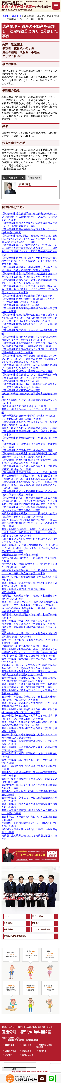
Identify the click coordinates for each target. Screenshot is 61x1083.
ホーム (6, 916)
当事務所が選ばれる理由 (44, 1046)
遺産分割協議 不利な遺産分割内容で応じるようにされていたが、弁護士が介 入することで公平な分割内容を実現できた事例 (30, 548)
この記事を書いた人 (15, 178)
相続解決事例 (9, 592)
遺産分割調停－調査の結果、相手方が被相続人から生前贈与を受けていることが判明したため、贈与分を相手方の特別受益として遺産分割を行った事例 (29, 652)
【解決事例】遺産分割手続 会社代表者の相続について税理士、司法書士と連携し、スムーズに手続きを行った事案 (29, 216)
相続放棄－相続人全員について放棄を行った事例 (28, 624)
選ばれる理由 (37, 916)
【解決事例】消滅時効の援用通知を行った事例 (27, 371)
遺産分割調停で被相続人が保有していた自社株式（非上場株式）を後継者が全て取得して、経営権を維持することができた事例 (29, 532)
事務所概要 (9, 1045)
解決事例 (35, 923)
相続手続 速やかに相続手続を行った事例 (24, 406)
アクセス (8, 1055)
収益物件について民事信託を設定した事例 (25, 646)
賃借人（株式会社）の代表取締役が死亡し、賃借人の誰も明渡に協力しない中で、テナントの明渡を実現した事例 (29, 523)
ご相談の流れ (10, 1051)
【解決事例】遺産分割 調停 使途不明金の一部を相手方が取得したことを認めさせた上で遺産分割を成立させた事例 (29, 261)
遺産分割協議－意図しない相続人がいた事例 (26, 621)
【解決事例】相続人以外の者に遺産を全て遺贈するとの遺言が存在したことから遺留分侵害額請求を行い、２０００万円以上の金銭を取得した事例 (29, 317)
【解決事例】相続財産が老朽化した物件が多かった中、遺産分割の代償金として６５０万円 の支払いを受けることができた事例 (30, 289)
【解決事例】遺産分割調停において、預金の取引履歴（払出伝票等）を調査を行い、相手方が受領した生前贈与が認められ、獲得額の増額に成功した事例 (29, 475)
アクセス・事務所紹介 (41, 929)
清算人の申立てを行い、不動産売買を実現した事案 (29, 428)
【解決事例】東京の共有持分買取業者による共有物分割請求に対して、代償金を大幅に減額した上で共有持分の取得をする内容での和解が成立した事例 (29, 500)
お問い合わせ (27, 1055)
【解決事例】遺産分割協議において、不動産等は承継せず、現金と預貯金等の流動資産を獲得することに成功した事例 (29, 485)
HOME (5, 16)
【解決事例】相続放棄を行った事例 (21, 305)
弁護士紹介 (8, 923)
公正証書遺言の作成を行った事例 (20, 554)
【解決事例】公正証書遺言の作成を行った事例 (27, 450)
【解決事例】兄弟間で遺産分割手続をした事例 (27, 295)
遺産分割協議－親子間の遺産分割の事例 (23, 589)
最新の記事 (35, 178)
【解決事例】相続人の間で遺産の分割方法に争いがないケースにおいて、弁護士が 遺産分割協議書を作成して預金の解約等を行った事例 (30, 358)
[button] (56, 6)
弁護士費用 (8, 929)
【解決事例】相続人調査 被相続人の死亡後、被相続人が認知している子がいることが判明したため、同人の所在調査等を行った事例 (29, 238)
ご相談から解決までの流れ (15, 936)
